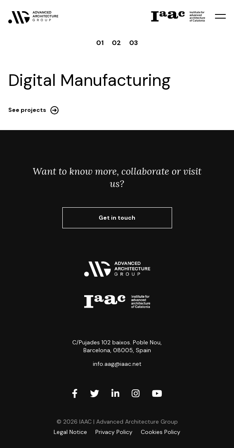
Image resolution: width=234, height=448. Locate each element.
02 (116, 43)
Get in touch (117, 217)
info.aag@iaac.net (117, 363)
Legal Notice (70, 432)
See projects (27, 110)
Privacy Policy (113, 432)
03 (133, 43)
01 (100, 43)
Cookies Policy (160, 432)
